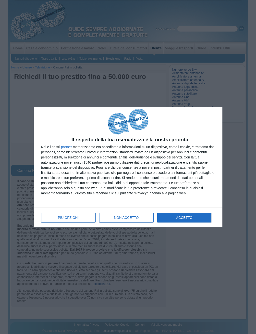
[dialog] (128, 167)
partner (66, 147)
